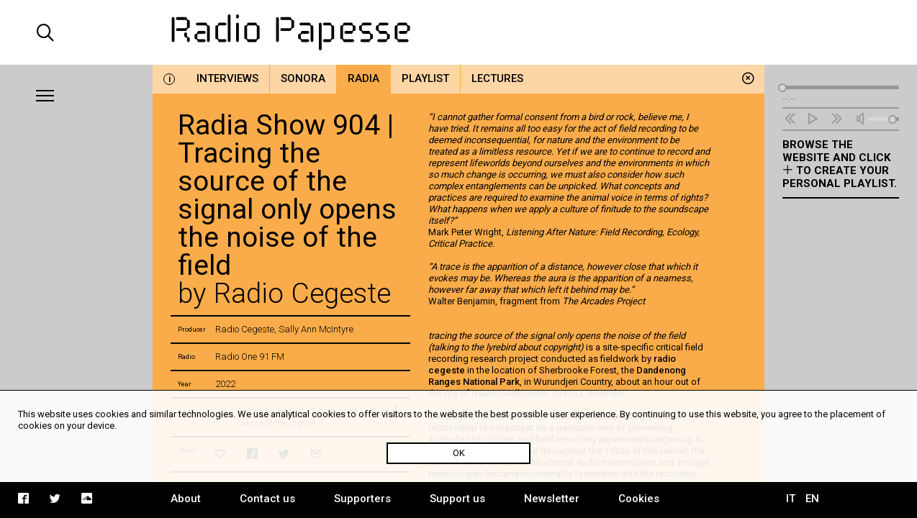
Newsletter (551, 498)
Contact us (267, 498)
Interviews (227, 78)
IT (790, 498)
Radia (363, 78)
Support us (457, 498)
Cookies (638, 498)
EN (812, 498)
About (186, 498)
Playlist (425, 78)
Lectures (497, 78)
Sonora (303, 78)
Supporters (362, 498)
